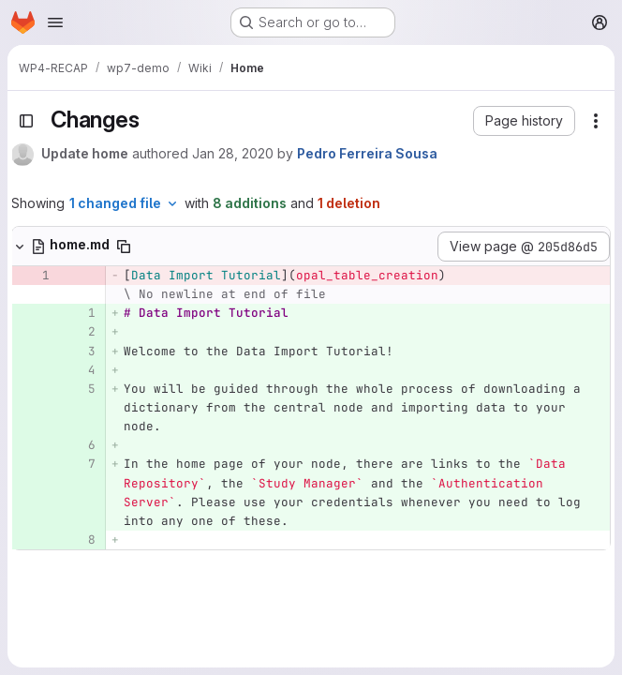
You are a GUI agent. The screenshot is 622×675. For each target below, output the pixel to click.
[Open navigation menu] (55, 23)
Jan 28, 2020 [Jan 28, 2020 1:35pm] (233, 153)
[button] (524, 121)
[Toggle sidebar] (26, 121)
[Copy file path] (123, 246)
